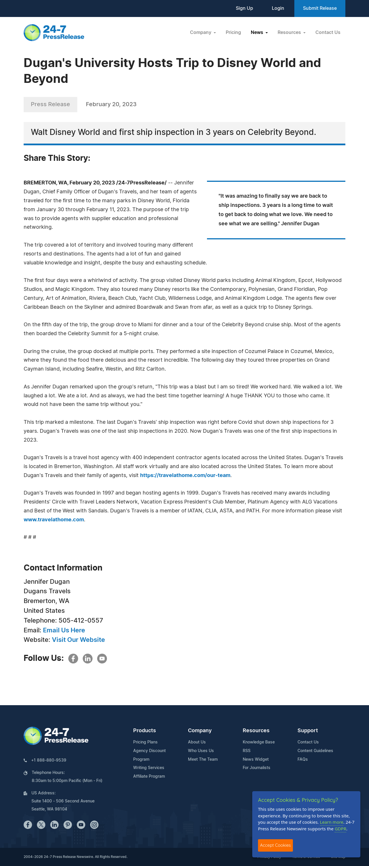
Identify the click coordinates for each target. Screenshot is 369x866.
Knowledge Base (259, 742)
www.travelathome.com (54, 519)
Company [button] (201, 32)
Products (144, 730)
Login (278, 8)
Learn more (332, 822)
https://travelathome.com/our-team (185, 475)
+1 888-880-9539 (48, 760)
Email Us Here (64, 630)
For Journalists (256, 768)
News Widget (256, 760)
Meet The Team (203, 760)
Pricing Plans (145, 742)
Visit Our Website (78, 640)
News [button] (257, 32)
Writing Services (148, 768)
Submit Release (320, 8)
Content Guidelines (315, 751)
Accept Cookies (275, 845)
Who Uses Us (201, 751)
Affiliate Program (149, 777)
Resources (256, 730)
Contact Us (327, 32)
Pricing (233, 32)
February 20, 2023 (111, 104)
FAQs (303, 760)
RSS (247, 751)
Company (200, 730)
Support (308, 730)
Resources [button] (290, 32)
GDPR (340, 828)
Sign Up (244, 8)
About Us (197, 742)
